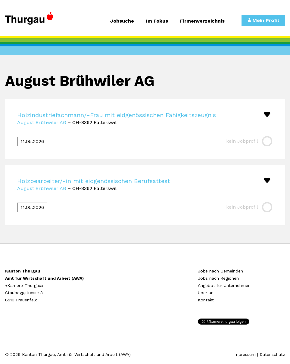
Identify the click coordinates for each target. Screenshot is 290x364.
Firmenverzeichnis (202, 21)
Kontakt (206, 299)
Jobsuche (122, 21)
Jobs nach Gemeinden (220, 271)
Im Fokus (157, 21)
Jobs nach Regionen (218, 278)
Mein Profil (263, 20)
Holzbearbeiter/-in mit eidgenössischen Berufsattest (93, 181)
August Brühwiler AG (41, 122)
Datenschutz (272, 354)
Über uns (207, 292)
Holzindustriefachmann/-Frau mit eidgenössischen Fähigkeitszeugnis (116, 115)
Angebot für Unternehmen (224, 285)
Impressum (244, 354)
